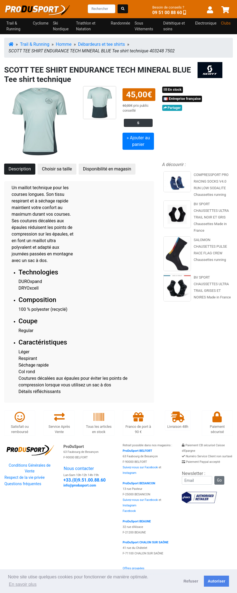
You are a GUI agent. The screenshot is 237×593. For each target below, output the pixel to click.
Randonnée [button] (120, 23)
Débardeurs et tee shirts (101, 44)
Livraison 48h (177, 420)
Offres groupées (134, 568)
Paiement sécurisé (217, 423)
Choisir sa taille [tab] (57, 169)
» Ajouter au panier (138, 141)
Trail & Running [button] (13, 26)
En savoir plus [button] (23, 584)
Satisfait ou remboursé (20, 423)
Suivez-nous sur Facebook (140, 467)
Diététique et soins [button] (174, 26)
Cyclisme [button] (41, 23)
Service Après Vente (59, 423)
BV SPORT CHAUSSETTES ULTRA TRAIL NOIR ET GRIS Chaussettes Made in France (211, 217)
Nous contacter (79, 468)
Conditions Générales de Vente (30, 468)
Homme (63, 44)
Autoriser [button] (216, 581)
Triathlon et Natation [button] (85, 26)
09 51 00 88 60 (167, 12)
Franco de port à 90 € (138, 423)
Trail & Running (34, 44)
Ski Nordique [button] (61, 26)
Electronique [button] (206, 23)
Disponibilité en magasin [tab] (107, 169)
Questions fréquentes (22, 484)
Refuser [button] (190, 581)
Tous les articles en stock (98, 423)
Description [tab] (20, 169)
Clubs (226, 23)
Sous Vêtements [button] (144, 26)
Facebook (129, 511)
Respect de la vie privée (24, 477)
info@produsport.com (79, 485)
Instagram (130, 473)
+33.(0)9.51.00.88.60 (84, 480)
